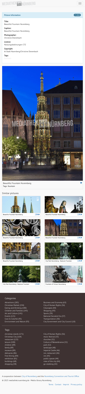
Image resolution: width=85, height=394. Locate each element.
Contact (58, 384)
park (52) (47, 345)
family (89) (9, 347)
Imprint (66, 384)
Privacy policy (76, 384)
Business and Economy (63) (55, 302)
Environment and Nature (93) (17, 321)
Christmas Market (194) (14, 305)
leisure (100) (10, 342)
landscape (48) (50, 347)
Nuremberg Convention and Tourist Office (61, 376)
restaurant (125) (11, 339)
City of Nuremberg (29, 376)
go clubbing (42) (50, 364)
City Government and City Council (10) (59, 321)
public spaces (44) (51, 358)
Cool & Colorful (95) (13, 319)
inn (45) (47, 356)
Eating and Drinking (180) (16, 308)
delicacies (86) (11, 353)
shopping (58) (10, 364)
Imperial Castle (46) (52, 350)
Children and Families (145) (16, 310)
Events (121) (10, 316)
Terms (51, 384)
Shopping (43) (49, 310)
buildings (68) (10, 361)
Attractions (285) (12, 302)
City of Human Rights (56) (54, 305)
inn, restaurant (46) (51, 353)
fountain (7, 58)
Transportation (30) (52, 319)
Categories (10, 298)
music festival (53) (51, 336)
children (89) (10, 345)
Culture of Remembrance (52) (56, 342)
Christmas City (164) (13, 336)
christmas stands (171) (14, 334)
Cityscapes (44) (50, 308)
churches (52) (49, 339)
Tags (7, 329)
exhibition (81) (11, 358)
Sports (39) (48, 313)
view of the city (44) (52, 361)
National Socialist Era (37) (54, 316)
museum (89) (10, 350)
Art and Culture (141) (13, 313)
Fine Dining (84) (11, 356)
